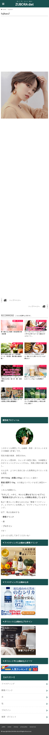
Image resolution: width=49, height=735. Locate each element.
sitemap (16, 726)
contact (9, 726)
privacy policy (23, 726)
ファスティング (8, 683)
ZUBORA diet (24, 4)
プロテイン (6, 710)
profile (3, 726)
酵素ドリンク (7, 690)
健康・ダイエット (9, 717)
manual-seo (33, 726)
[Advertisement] (24, 44)
